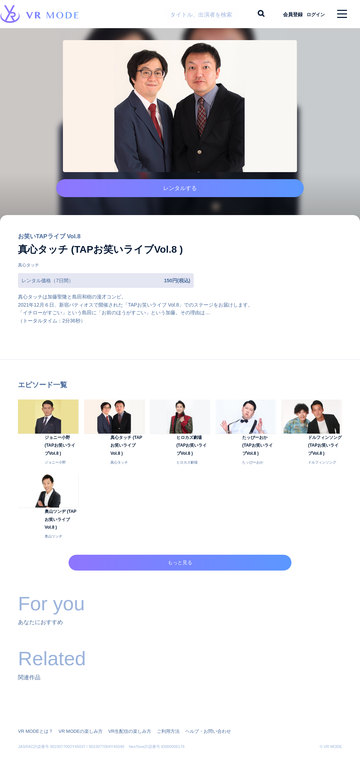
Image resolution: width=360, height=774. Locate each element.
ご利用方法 (158, 726)
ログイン (312, 14)
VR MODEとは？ (34, 726)
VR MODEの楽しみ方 (76, 726)
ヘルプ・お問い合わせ (195, 726)
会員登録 (286, 14)
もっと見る (180, 567)
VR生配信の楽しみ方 (122, 726)
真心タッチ (28, 275)
